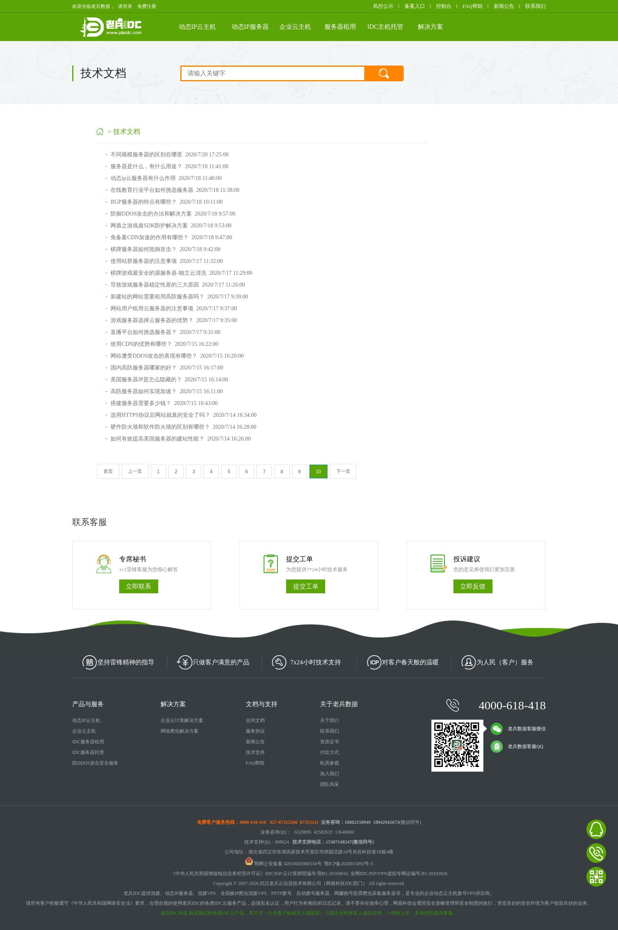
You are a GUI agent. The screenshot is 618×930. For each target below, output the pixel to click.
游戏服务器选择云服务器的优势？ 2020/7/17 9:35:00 (173, 320)
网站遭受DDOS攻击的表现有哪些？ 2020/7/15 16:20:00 (176, 356)
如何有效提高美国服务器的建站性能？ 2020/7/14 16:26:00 (180, 439)
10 (318, 471)
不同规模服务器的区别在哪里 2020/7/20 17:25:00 (169, 155)
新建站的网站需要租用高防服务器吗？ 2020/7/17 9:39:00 (179, 297)
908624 (282, 842)
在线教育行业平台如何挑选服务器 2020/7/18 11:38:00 (175, 190)
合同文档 (255, 720)
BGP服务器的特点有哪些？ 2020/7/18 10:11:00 (166, 202)
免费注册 (146, 6)
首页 (108, 471)
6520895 (303, 832)
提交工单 (305, 586)
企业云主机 (295, 26)
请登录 (125, 6)
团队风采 (329, 784)
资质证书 (329, 741)
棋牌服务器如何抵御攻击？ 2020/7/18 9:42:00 (165, 249)
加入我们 (329, 773)
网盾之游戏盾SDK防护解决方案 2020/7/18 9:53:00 (170, 226)
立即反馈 (472, 586)
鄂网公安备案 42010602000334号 (283, 863)
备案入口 (415, 6)
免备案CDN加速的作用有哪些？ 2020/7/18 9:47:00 (171, 237)
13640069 (344, 832)
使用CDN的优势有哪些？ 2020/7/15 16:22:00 (164, 344)
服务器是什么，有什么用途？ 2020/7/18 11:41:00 (169, 166)
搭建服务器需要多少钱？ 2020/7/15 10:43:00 (163, 403)
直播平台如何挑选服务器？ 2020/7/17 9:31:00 (165, 332)
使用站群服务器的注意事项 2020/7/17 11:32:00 (166, 261)
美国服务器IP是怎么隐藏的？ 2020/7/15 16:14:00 (169, 379)
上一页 (135, 471)
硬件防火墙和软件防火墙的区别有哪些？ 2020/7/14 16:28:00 (183, 427)
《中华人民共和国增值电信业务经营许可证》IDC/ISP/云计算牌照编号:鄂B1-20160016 (259, 873)
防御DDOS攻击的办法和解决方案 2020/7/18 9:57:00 (172, 214)
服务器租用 (340, 26)
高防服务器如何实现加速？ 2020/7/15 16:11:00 (166, 391)
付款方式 (329, 752)
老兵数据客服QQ (517, 746)
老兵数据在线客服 (596, 829)
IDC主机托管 (385, 26)
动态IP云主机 (197, 26)
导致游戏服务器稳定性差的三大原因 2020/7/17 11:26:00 (177, 285)
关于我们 (329, 720)
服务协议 (255, 731)
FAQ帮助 (473, 6)
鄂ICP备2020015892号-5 (348, 863)
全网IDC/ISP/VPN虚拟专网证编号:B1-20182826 (399, 873)
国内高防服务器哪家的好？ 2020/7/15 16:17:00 (166, 368)
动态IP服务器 (250, 26)
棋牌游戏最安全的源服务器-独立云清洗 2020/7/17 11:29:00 (181, 273)
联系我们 (535, 6)
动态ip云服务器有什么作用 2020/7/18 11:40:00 (165, 178)
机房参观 (329, 763)
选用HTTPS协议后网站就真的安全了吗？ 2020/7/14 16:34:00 (183, 415)
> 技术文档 (125, 131)
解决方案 (430, 26)
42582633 (323, 832)
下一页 (343, 471)
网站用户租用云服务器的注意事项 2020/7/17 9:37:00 (173, 308)
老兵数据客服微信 (518, 728)
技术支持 (255, 752)
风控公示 (383, 6)
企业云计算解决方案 (182, 720)
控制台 (443, 6)
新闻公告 (504, 6)
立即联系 (138, 586)
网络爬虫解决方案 (180, 731)
